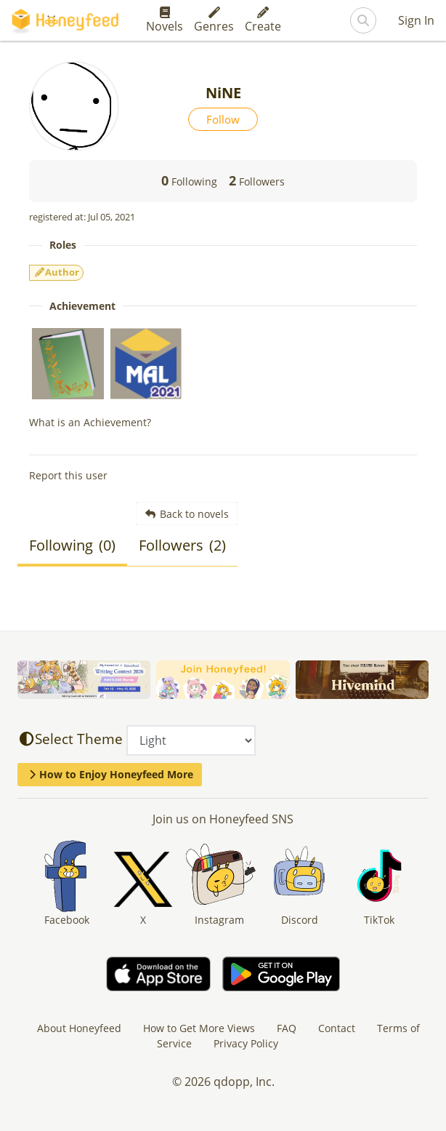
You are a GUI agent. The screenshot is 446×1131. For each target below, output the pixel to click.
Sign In (416, 20)
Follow (223, 119)
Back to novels (187, 514)
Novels (164, 20)
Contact (336, 1028)
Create (263, 20)
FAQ (286, 1028)
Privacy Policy (246, 1043)
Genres (214, 20)
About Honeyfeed (79, 1028)
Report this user (68, 475)
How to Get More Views (199, 1028)
